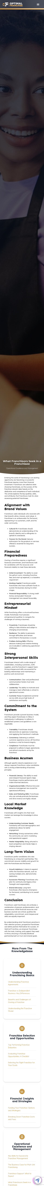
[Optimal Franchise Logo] (12, 4)
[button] (38, 4)
